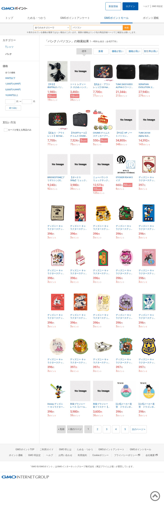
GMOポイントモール (116, 17)
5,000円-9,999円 (13, 89)
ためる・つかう (36, 17)
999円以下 (10, 78)
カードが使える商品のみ (17, 130)
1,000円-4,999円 (13, 84)
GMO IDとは (65, 449)
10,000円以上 (11, 95)
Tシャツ (9, 47)
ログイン (130, 6)
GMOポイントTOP (24, 449)
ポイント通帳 (151, 17)
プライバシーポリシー (127, 455)
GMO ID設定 (157, 6)
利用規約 (82, 455)
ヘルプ (146, 6)
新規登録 (113, 6)
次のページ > (138, 429)
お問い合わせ (65, 455)
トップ (9, 17)
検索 (126, 27)
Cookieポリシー (100, 455)
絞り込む (13, 108)
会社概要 (152, 455)
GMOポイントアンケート (75, 17)
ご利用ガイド (47, 449)
